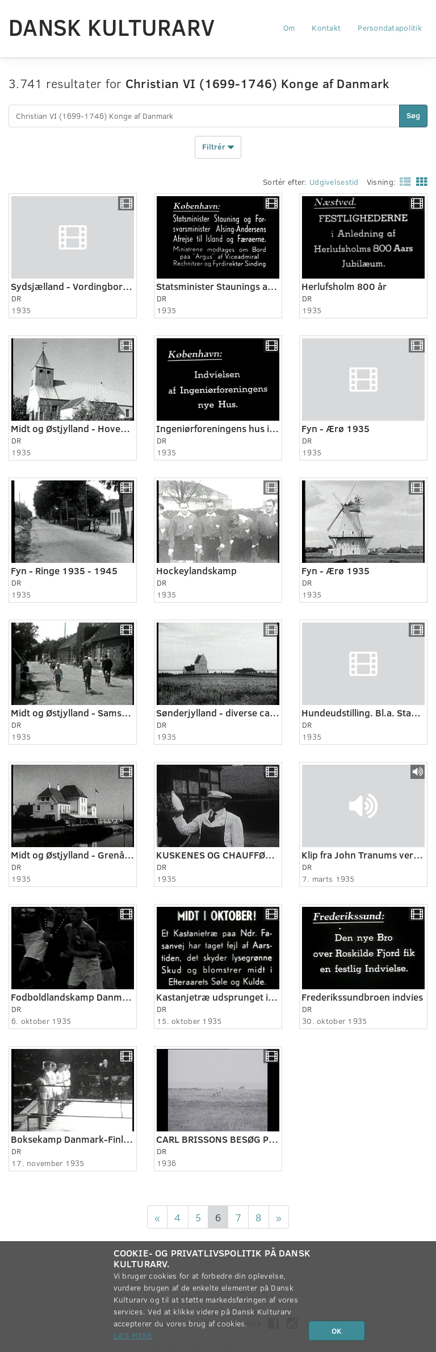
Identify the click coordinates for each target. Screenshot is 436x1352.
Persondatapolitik (390, 27)
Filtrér (218, 147)
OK (337, 1330)
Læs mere (133, 1335)
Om (289, 27)
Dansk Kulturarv (112, 27)
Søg (413, 115)
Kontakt (326, 27)
